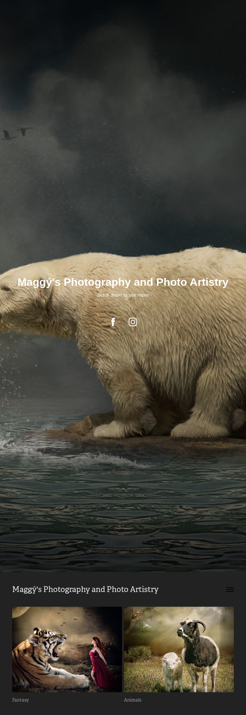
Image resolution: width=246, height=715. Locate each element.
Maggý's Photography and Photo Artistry (85, 589)
